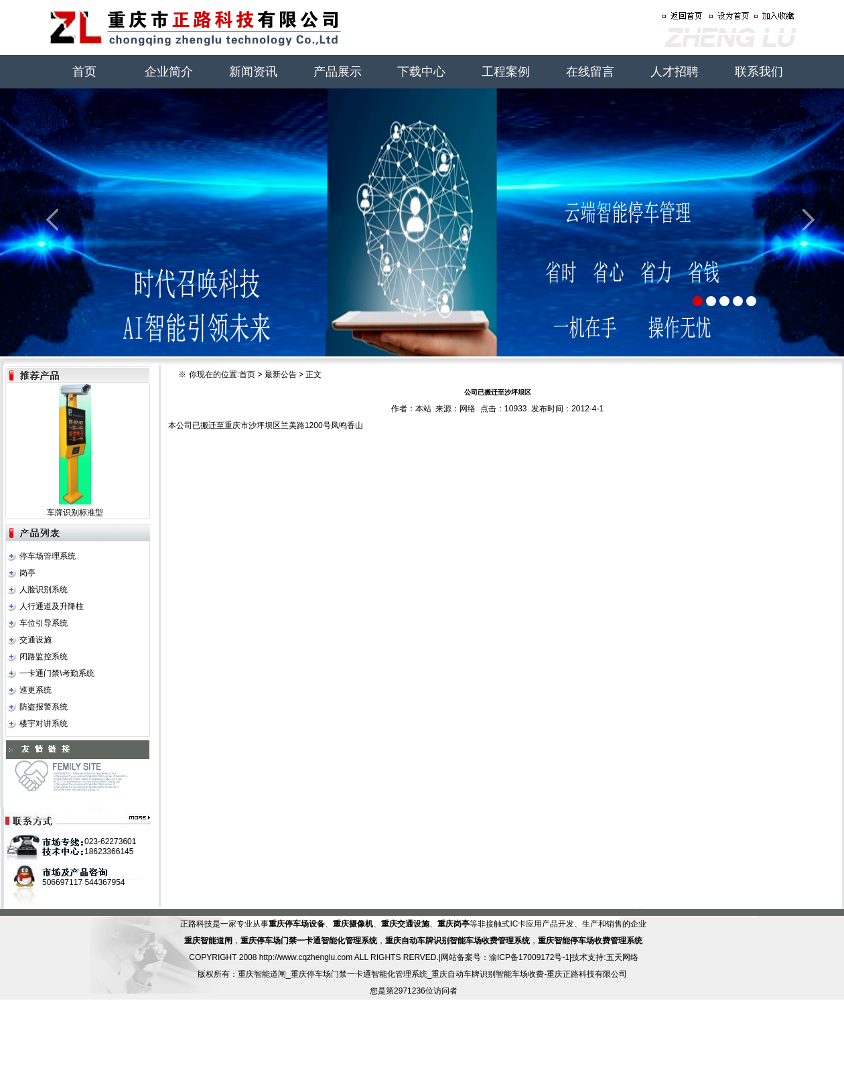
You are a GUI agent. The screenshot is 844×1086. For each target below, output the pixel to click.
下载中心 (421, 71)
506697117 (62, 882)
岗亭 (27, 573)
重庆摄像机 (353, 924)
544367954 (104, 882)
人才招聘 (674, 71)
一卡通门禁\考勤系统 (56, 673)
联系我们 (759, 71)
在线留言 (590, 71)
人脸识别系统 (43, 589)
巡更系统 (35, 690)
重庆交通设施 (405, 924)
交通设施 (35, 639)
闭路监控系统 (43, 656)
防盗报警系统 (43, 706)
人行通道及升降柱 (51, 606)
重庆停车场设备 (297, 924)
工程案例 (506, 71)
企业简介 (169, 71)
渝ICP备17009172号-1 (529, 957)
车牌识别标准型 (75, 512)
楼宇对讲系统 (43, 723)
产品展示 (337, 71)
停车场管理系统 (47, 556)
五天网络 (622, 957)
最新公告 (281, 374)
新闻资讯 (253, 71)
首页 (84, 71)
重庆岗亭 (453, 924)
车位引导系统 (43, 623)
